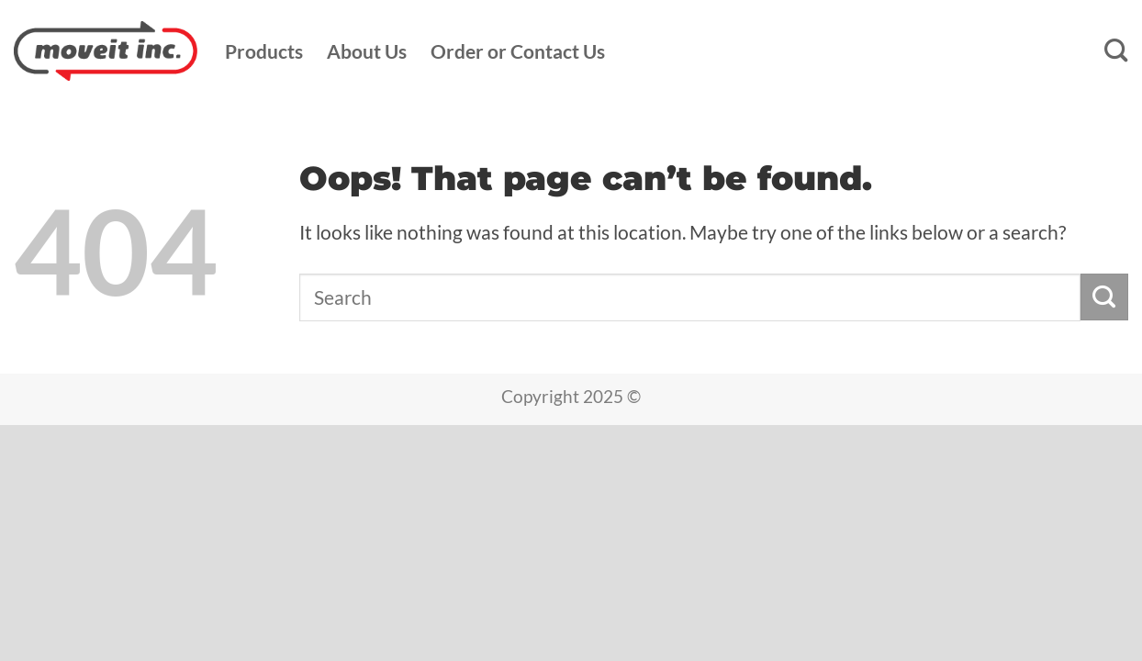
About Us (367, 51)
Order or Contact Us (518, 51)
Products (264, 51)
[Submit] (1104, 297)
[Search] (1116, 51)
